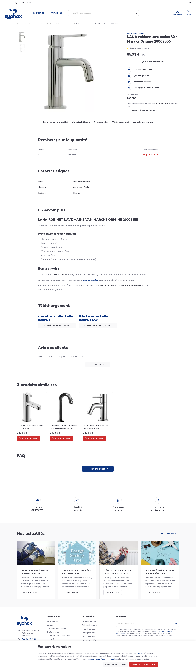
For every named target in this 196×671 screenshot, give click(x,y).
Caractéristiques (81, 122)
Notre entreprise (89, 621)
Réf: (128, 94)
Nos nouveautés (89, 640)
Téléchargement (120, 122)
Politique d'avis (88, 632)
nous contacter (90, 279)
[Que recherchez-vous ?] (103, 13)
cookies (140, 653)
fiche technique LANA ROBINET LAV (93, 318)
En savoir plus (101, 122)
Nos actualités (31, 533)
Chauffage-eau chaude (56, 628)
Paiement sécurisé (89, 625)
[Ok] (176, 624)
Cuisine (50, 625)
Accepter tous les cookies (144, 664)
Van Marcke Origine (135, 33)
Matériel (50, 639)
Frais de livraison (89, 629)
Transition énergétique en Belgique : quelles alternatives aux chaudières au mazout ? (35, 572)
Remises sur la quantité (55, 122)
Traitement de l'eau (55, 632)
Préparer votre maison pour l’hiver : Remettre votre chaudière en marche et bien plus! (118, 572)
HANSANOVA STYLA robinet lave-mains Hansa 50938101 (63, 427)
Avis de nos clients (143, 122)
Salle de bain (28, 24)
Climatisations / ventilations (59, 635)
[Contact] (7, 3)
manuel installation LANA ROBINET (55, 318)
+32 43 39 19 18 (29, 639)
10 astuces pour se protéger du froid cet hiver (77, 572)
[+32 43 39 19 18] (23, 3)
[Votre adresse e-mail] (147, 624)
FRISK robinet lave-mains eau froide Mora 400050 (96, 427)
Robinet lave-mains (65, 24)
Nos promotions (89, 636)
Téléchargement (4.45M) (57, 325)
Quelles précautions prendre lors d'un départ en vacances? (160, 572)
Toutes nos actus (168, 533)
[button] (37, 13)
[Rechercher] (136, 13)
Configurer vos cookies (115, 664)
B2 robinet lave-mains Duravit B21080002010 (30, 427)
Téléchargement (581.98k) (98, 325)
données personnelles (95, 659)
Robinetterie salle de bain (45, 24)
